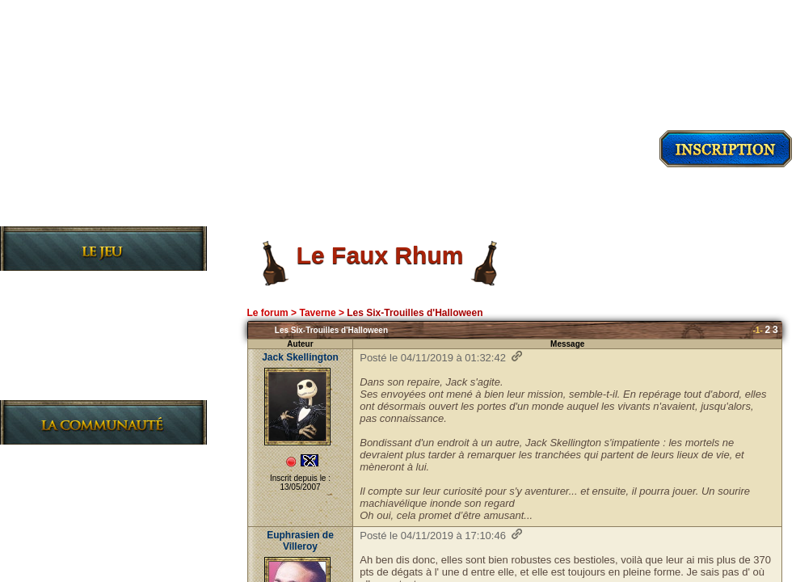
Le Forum (59, 483)
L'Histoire (62, 309)
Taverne (317, 312)
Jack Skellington (300, 357)
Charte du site (77, 535)
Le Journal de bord (91, 387)
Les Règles (65, 335)
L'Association (74, 509)
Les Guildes (68, 361)
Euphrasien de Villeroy (300, 540)
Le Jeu (49, 283)
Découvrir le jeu (103, 211)
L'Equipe (57, 560)
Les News (60, 457)
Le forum (267, 312)
